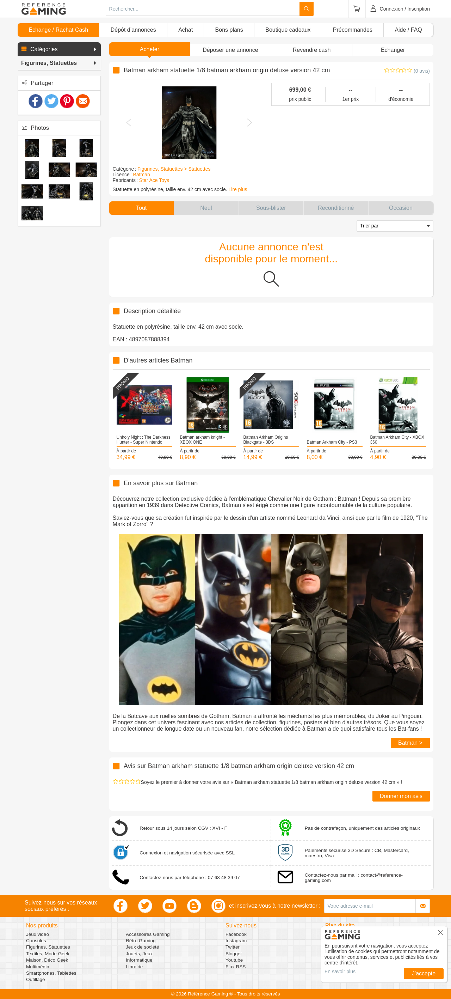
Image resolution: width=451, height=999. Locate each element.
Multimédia (37, 966)
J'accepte (423, 973)
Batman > (410, 743)
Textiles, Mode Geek (47, 953)
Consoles (36, 940)
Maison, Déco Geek (47, 960)
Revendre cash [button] (312, 50)
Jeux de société (142, 947)
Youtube (234, 960)
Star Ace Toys (154, 180)
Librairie (134, 966)
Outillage (35, 979)
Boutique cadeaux (287, 30)
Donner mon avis (401, 796)
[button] (59, 49)
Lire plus (238, 189)
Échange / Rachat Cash (58, 30)
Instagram (236, 940)
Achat (185, 30)
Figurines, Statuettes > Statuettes (173, 169)
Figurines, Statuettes (48, 947)
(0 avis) (422, 71)
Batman (141, 174)
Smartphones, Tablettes (51, 973)
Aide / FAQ (408, 30)
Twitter (233, 947)
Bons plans (229, 30)
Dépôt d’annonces (133, 30)
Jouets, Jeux (139, 953)
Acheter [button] (149, 49)
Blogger (234, 953)
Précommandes (352, 30)
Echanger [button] (393, 50)
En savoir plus (340, 971)
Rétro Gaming (141, 940)
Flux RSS (236, 966)
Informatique (139, 960)
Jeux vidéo (37, 934)
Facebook (236, 934)
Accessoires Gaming (148, 934)
